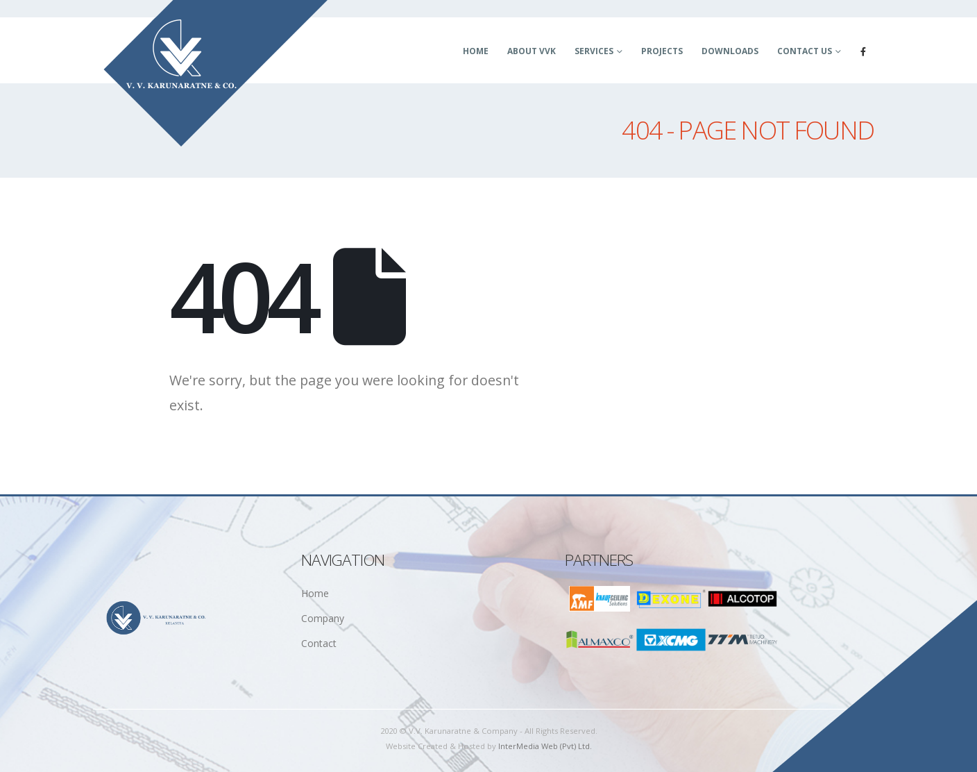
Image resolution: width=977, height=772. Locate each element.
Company (322, 618)
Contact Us (804, 51)
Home (475, 51)
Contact (319, 643)
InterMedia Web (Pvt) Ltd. (545, 746)
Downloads (730, 51)
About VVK (531, 51)
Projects (662, 51)
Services (594, 51)
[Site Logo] (215, 73)
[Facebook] (863, 51)
